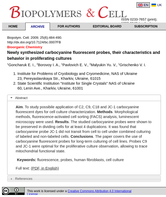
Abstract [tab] (18, 98)
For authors (69, 26)
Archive (38, 26)
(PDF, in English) (45, 168)
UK (159, 5)
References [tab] (21, 179)
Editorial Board (107, 26)
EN (146, 5)
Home (13, 26)
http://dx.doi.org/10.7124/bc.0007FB (34, 42)
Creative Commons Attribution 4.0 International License (79, 192)
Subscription (146, 26)
